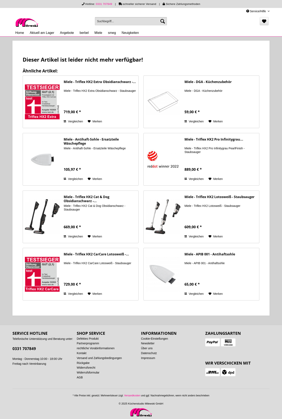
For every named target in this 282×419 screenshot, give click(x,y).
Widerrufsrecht (86, 367)
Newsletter (147, 343)
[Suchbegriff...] (131, 21)
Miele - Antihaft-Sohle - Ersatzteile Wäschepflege (91, 141)
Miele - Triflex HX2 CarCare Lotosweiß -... (96, 254)
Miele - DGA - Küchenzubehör (208, 82)
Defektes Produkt (88, 338)
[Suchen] (162, 21)
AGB (80, 377)
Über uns (147, 348)
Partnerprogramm (88, 343)
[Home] (19, 32)
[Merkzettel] (264, 21)
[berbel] (84, 32)
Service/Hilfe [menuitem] (256, 11)
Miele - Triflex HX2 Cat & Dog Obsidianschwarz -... (86, 199)
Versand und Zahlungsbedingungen (99, 358)
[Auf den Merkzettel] (95, 121)
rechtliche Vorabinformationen (95, 348)
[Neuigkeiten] (130, 32)
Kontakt (81, 353)
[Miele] (98, 32)
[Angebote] (67, 32)
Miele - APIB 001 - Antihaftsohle (209, 254)
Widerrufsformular (88, 372)
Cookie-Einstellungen (154, 338)
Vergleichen (73, 121)
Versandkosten (132, 395)
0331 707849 (104, 4)
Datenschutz (149, 353)
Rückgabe (83, 363)
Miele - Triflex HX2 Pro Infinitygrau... (213, 139)
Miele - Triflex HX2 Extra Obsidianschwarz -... (100, 82)
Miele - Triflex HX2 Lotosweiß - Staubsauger (219, 197)
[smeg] (112, 32)
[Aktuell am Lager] (42, 32)
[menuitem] (131, 21)
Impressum (148, 358)
